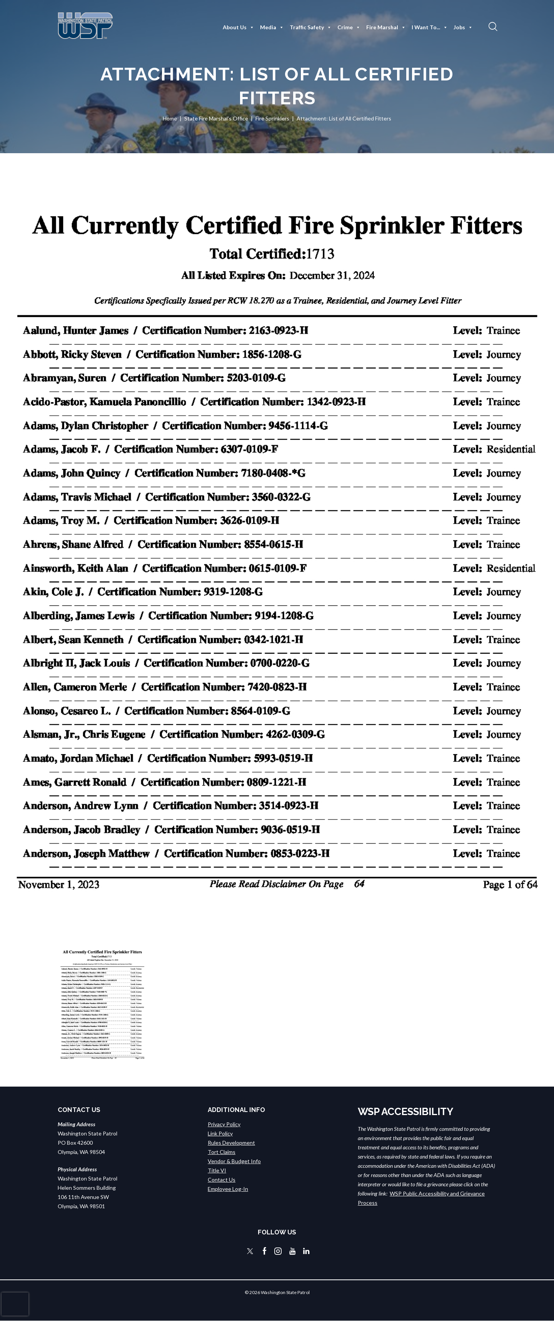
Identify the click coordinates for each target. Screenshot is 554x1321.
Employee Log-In (228, 1189)
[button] (492, 26)
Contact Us (221, 1179)
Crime (348, 27)
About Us (238, 27)
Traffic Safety (311, 27)
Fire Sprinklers (272, 118)
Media (272, 27)
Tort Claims (221, 1152)
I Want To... (430, 27)
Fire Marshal (386, 27)
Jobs (463, 27)
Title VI (217, 1170)
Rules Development (231, 1142)
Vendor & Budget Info (234, 1161)
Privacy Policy (224, 1124)
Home (170, 118)
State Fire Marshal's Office (216, 118)
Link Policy (220, 1133)
